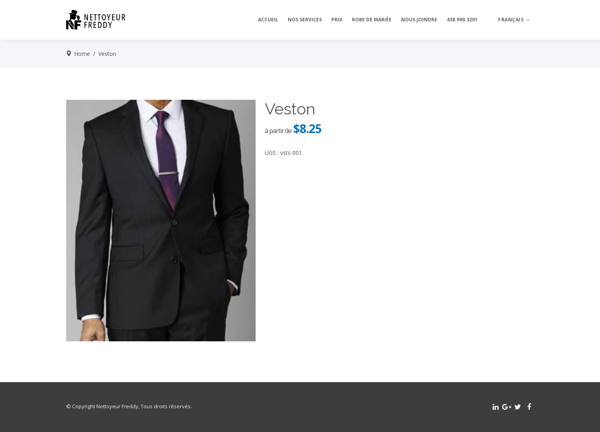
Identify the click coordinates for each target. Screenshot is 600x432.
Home (82, 53)
